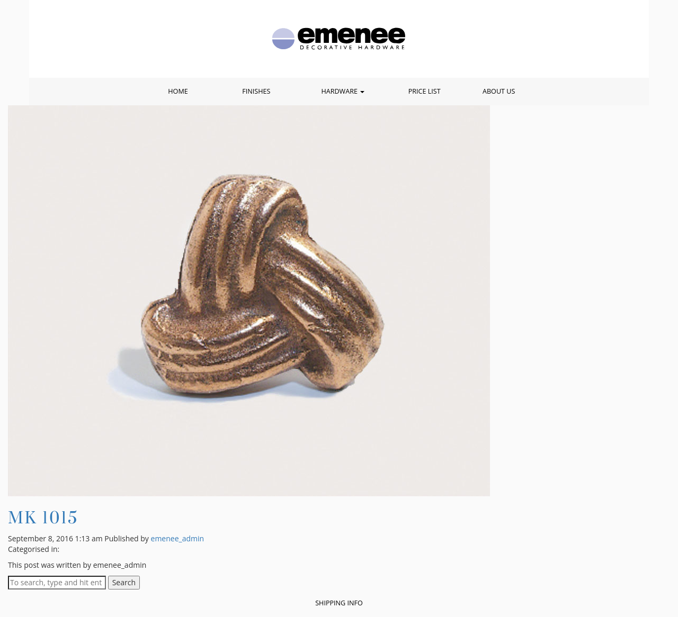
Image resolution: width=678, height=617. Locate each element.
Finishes (256, 91)
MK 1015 (43, 517)
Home (178, 91)
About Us (499, 91)
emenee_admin (177, 538)
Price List (424, 91)
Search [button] (124, 582)
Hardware (342, 91)
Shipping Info (339, 602)
